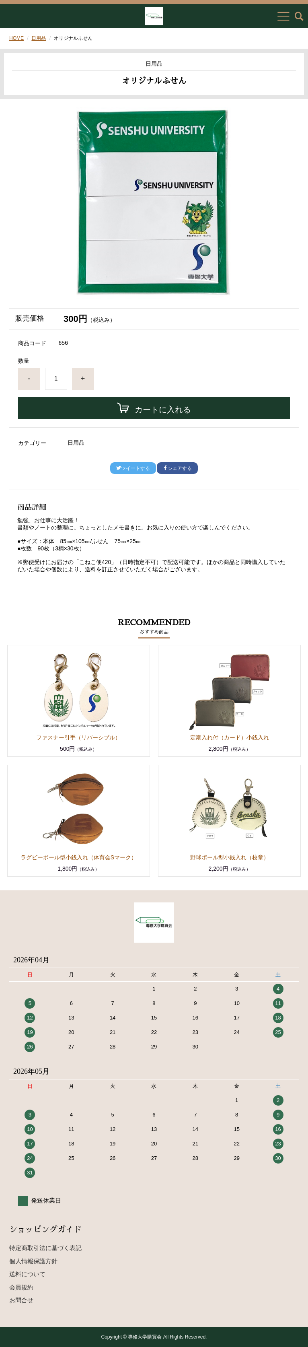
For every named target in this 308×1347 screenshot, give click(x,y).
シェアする (177, 468)
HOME (16, 38)
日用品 (38, 38)
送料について (27, 1274)
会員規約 (21, 1287)
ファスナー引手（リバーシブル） (78, 737)
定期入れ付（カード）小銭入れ (229, 737)
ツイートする (133, 468)
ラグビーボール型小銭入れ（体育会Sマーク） (79, 857)
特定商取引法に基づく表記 (45, 1247)
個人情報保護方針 (33, 1261)
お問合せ (21, 1300)
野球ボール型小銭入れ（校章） (229, 857)
